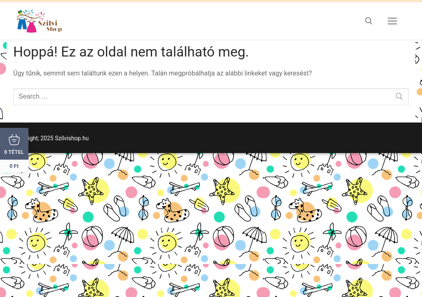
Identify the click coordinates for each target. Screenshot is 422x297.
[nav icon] (392, 21)
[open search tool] (369, 21)
